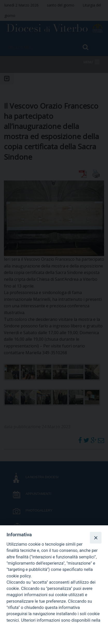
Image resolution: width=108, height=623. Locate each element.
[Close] (95, 537)
